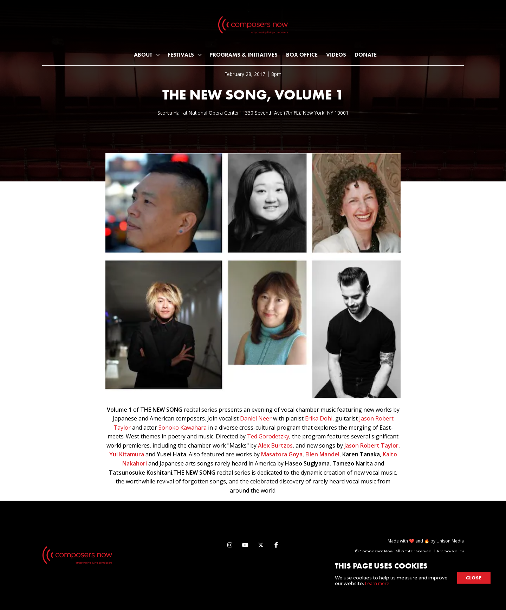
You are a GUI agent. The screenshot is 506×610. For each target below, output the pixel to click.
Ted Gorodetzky (268, 436)
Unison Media (450, 541)
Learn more (377, 583)
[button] (146, 54)
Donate (366, 54)
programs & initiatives (243, 54)
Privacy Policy (450, 551)
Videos (336, 54)
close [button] (474, 577)
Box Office (302, 54)
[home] (253, 26)
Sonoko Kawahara (182, 427)
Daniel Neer (256, 418)
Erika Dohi (318, 418)
